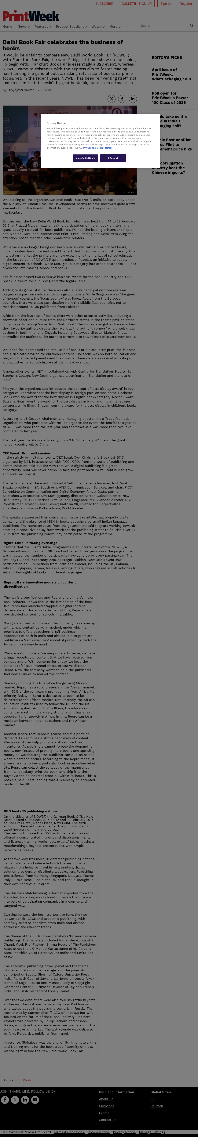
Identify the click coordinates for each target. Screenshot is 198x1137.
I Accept (113, 158)
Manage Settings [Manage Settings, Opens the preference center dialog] (85, 158)
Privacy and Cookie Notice (97, 147)
